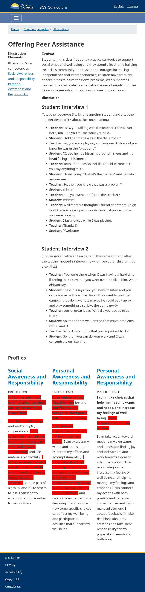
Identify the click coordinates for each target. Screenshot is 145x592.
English (119, 6)
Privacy (10, 565)
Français (132, 6)
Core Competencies (36, 29)
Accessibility (13, 572)
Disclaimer (12, 558)
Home (15, 29)
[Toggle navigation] (16, 18)
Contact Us (13, 586)
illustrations (61, 29)
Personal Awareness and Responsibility (19, 89)
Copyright (12, 579)
